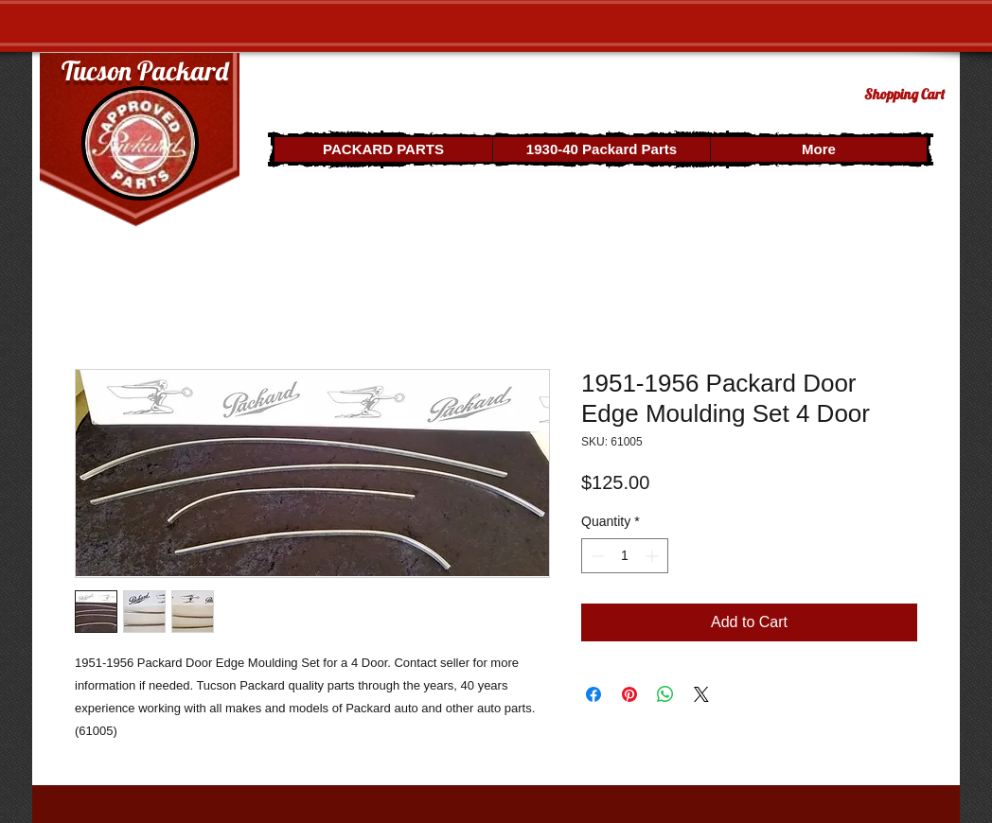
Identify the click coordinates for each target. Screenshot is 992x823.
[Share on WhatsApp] (665, 694)
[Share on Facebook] (593, 694)
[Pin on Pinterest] (629, 694)
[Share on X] (701, 694)
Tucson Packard (145, 70)
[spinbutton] (625, 555)
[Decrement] (596, 555)
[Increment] (653, 555)
